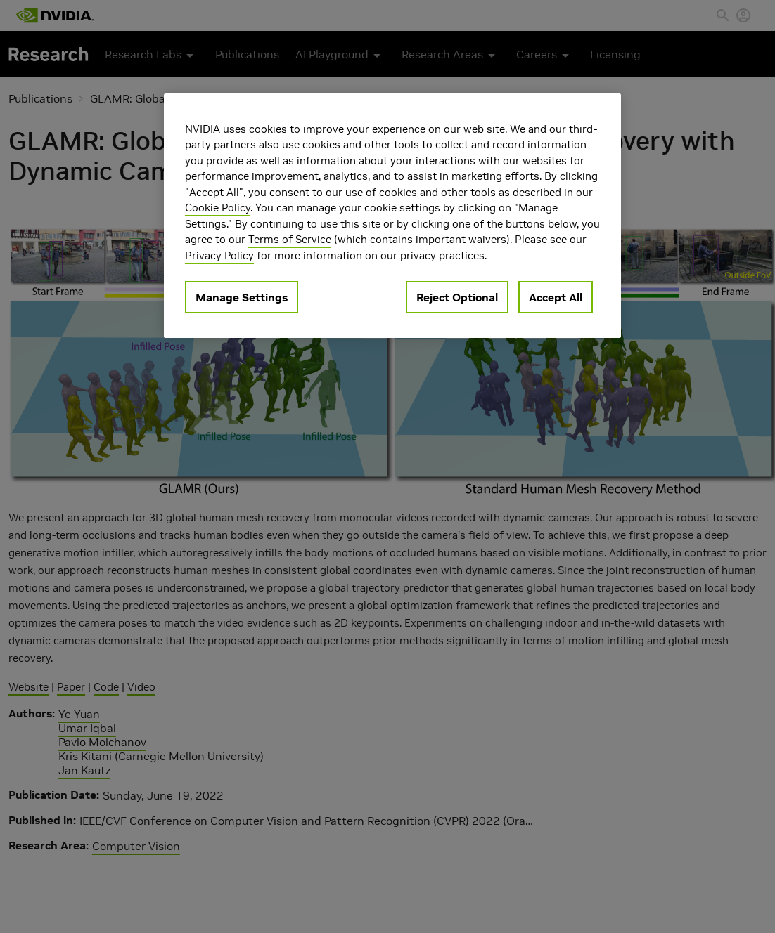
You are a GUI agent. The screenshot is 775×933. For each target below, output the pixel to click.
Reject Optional (457, 297)
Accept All (555, 297)
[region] (392, 216)
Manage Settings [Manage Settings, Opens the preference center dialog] (242, 297)
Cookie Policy (217, 207)
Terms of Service (289, 239)
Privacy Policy (219, 255)
